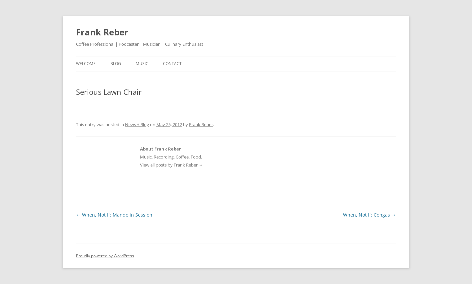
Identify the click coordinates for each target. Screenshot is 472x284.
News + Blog (137, 124)
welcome (86, 63)
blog (115, 63)
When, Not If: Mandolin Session (114, 215)
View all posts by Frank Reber (171, 165)
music (142, 63)
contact (172, 63)
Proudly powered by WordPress (105, 256)
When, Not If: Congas (369, 215)
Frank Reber (102, 32)
